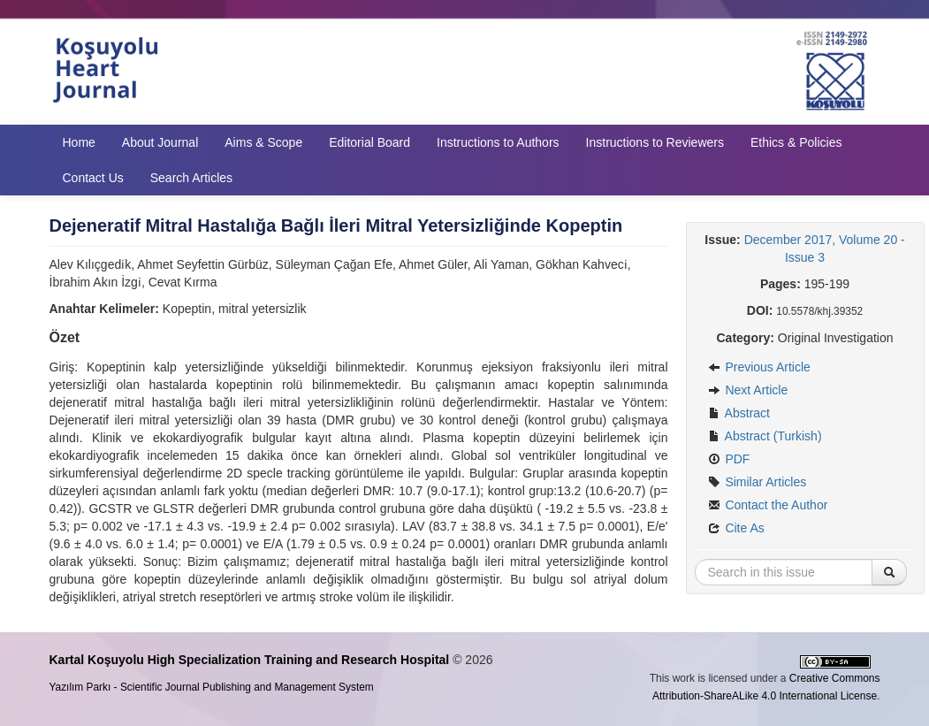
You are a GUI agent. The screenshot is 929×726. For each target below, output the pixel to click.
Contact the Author (768, 505)
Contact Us (93, 178)
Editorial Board (369, 142)
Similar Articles (757, 482)
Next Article (748, 390)
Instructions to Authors (498, 142)
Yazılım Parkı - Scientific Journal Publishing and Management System (211, 687)
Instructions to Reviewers (655, 142)
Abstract (739, 413)
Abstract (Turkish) (765, 436)
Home (79, 142)
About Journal (160, 142)
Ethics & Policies (795, 142)
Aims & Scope (263, 142)
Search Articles (191, 178)
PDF (729, 459)
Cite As (736, 528)
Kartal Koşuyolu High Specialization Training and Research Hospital (249, 660)
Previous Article (759, 367)
